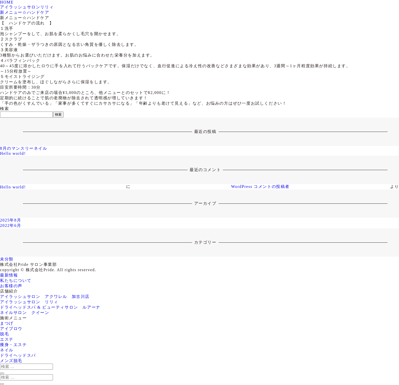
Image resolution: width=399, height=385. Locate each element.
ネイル (6, 350)
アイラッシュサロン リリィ (29, 302)
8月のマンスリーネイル (23, 148)
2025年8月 (10, 220)
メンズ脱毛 (11, 361)
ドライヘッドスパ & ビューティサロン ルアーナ (50, 307)
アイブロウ (11, 328)
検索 (4, 108)
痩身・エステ (13, 344)
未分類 (6, 259)
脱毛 (4, 334)
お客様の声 (11, 286)
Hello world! (13, 153)
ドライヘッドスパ (18, 355)
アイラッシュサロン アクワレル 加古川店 (45, 296)
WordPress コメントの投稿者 (260, 186)
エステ (6, 339)
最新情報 (9, 275)
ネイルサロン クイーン (24, 312)
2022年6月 (10, 225)
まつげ (6, 323)
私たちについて (15, 280)
